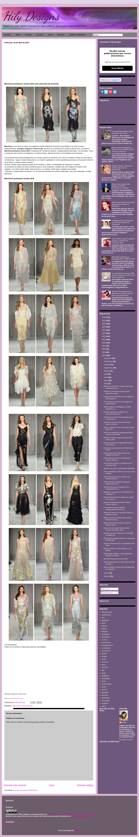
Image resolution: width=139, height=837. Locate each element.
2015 (104, 352)
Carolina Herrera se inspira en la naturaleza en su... (116, 488)
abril (106, 383)
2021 (104, 333)
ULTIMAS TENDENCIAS (77, 35)
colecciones (16, 706)
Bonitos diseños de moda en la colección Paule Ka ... (115, 413)
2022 (104, 330)
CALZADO (39, 35)
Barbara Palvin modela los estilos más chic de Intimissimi (122, 168)
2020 (104, 336)
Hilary (124, 722)
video (104, 706)
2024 (104, 324)
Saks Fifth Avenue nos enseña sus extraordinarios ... (117, 478)
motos (104, 687)
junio (106, 377)
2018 (104, 343)
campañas (106, 634)
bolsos (104, 629)
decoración (106, 651)
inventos (105, 662)
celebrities (106, 637)
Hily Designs (31, 15)
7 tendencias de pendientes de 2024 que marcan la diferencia (122, 222)
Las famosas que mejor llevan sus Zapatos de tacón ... (117, 454)
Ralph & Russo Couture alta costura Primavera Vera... (117, 519)
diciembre (108, 358)
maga (104, 673)
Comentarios (107, 593)
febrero (107, 576)
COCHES (28, 35)
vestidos (105, 703)
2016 (104, 349)
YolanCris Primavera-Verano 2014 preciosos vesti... (116, 392)
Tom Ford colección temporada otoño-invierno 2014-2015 (118, 433)
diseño (104, 653)
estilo (104, 659)
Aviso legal (9, 825)
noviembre (108, 361)
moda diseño (107, 684)
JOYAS (50, 35)
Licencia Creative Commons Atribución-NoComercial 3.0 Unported (73, 814)
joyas (104, 665)
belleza (104, 626)
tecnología (106, 701)
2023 (104, 327)
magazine (105, 676)
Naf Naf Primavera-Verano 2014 (116, 559)
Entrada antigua (85, 785)
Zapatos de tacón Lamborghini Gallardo (119, 468)
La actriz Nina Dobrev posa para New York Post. (122, 132)
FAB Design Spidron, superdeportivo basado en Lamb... (118, 555)
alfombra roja (107, 612)
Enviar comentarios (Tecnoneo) (26, 790)
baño (103, 623)
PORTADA (7, 35)
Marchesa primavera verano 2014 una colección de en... (118, 387)
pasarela (29, 706)
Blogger (77, 830)
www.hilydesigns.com (79, 816)
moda (24, 706)
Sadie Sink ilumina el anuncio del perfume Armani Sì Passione (123, 204)
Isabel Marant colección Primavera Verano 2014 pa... (117, 459)
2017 (104, 346)
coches (104, 640)
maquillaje (106, 678)
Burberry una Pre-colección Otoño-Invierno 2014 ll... (117, 423)
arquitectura (106, 615)
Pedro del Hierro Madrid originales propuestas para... (117, 483)
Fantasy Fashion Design (15, 698)
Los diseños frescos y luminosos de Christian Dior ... (118, 464)
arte (103, 618)
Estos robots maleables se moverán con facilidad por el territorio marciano (123, 149)
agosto (107, 371)
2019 (104, 340)
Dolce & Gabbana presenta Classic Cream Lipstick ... (117, 503)
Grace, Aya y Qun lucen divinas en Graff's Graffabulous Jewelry (121, 186)
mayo (106, 380)
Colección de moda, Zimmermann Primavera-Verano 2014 (117, 529)
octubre (107, 364)
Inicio (51, 785)
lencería (105, 667)
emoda (104, 656)
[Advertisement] (48, 62)
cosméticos (106, 648)
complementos (107, 645)
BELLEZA (60, 35)
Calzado (105, 631)
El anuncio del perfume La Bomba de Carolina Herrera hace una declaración (122, 293)
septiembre (108, 368)
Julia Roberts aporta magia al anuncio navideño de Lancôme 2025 (123, 241)
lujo (103, 670)
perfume (105, 695)
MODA (18, 35)
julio (106, 374)
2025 (104, 320)
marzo (106, 573)
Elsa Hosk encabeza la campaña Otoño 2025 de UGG (123, 258)
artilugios (105, 620)
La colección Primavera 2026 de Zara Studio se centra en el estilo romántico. (123, 275)
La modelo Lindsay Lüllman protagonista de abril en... (114, 508)
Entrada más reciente (15, 785)
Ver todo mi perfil (126, 740)
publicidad (106, 698)
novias (104, 690)
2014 (104, 355)
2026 (104, 317)
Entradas (105, 589)
